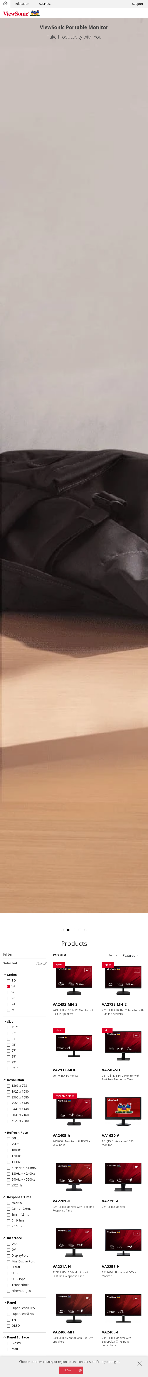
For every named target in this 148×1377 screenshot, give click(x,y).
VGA (13, 1244)
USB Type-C (19, 1279)
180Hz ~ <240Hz (22, 1173)
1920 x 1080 (19, 1091)
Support (137, 4)
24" (12, 1039)
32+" (13, 1068)
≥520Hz (15, 1185)
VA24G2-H (111, 1069)
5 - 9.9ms (17, 1220)
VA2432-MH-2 (65, 1004)
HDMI (14, 1267)
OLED (14, 1325)
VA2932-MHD (65, 1069)
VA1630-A (110, 1135)
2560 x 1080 (19, 1097)
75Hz (14, 1144)
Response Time (19, 1197)
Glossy (15, 1343)
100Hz (14, 1150)
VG (12, 992)
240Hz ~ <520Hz (22, 1179)
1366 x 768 (18, 1085)
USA (68, 1370)
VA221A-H (62, 1266)
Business (45, 4)
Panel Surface (18, 1337)
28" (12, 1056)
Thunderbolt (19, 1285)
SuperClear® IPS (22, 1308)
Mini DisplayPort (22, 1261)
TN (12, 1320)
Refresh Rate (17, 1132)
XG (12, 1010)
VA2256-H (111, 1266)
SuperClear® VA (21, 1314)
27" (12, 1050)
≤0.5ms (15, 1203)
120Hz (14, 1156)
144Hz (14, 1162)
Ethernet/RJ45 (20, 1291)
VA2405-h (61, 1135)
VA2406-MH (63, 1332)
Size (10, 1021)
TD (12, 980)
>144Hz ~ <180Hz (23, 1168)
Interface (14, 1238)
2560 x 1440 (19, 1103)
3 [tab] (74, 930)
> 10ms (15, 1226)
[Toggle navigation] (143, 13)
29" (12, 1062)
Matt (13, 1349)
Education (22, 4)
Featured (129, 955)
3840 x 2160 (19, 1115)
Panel (11, 1302)
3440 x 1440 (19, 1109)
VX (12, 1004)
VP (12, 998)
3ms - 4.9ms (19, 1214)
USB (13, 1273)
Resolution (15, 1080)
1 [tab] (62, 930)
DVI (13, 1249)
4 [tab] (80, 930)
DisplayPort (18, 1255)
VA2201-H (62, 1200)
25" (12, 1044)
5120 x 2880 (19, 1121)
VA (12, 986)
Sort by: (113, 955)
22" (12, 1033)
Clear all (40, 963)
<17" (13, 1027)
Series (12, 975)
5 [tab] (86, 930)
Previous (3, 429)
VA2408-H (111, 1332)
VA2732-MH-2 (114, 1004)
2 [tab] (68, 930)
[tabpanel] (74, 465)
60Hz (14, 1138)
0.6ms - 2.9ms (20, 1208)
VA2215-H (111, 1200)
